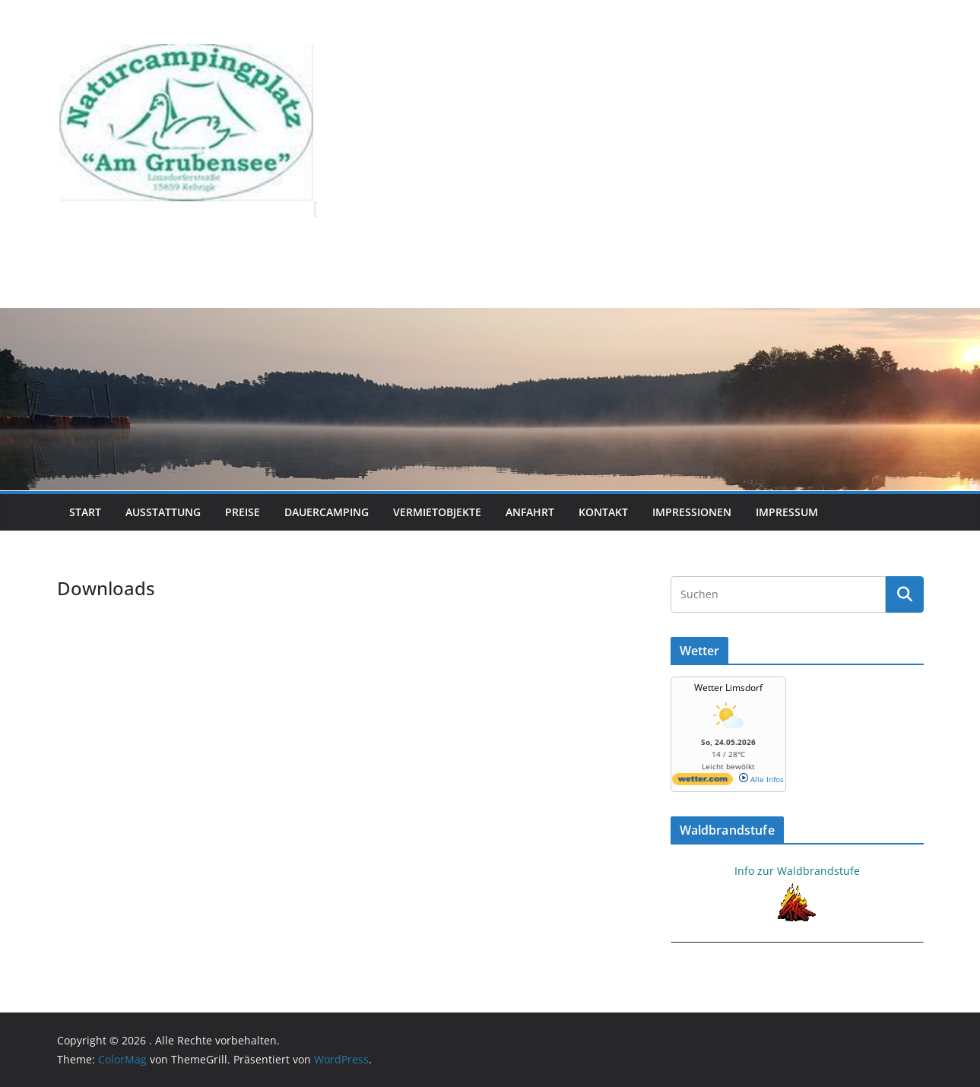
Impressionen (691, 512)
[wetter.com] (702, 782)
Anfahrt (530, 512)
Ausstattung (163, 512)
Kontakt (603, 512)
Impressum (787, 512)
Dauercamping (326, 512)
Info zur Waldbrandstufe (797, 871)
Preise (242, 512)
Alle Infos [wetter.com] (761, 779)
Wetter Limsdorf (728, 687)
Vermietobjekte (437, 512)
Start (85, 512)
